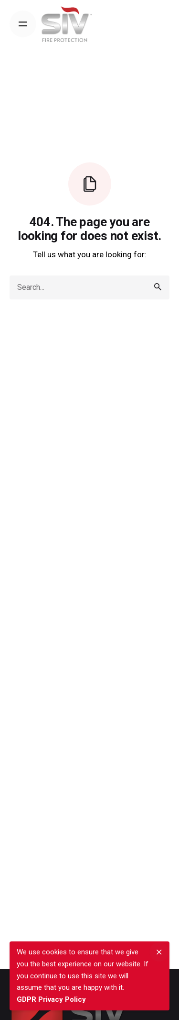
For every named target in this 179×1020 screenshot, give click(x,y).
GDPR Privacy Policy (51, 999)
